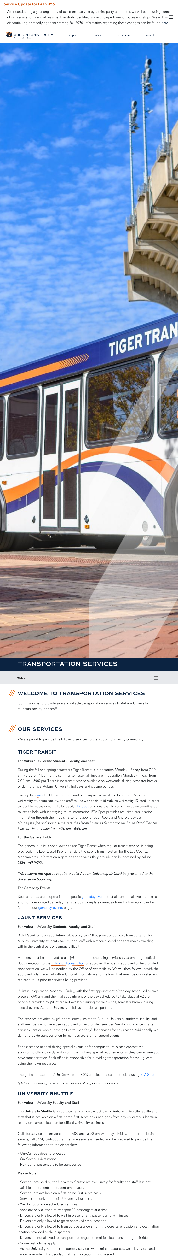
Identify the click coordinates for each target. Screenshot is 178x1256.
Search (150, 35)
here (164, 23)
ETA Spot (82, 806)
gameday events (94, 896)
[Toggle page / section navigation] (156, 678)
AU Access (124, 35)
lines (40, 795)
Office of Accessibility (67, 963)
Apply (72, 35)
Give (98, 35)
